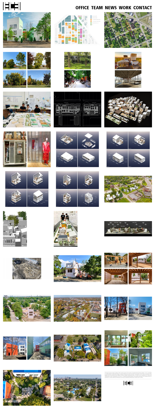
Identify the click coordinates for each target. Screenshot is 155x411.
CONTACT (142, 8)
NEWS (111, 8)
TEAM (97, 8)
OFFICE (82, 8)
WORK (125, 8)
